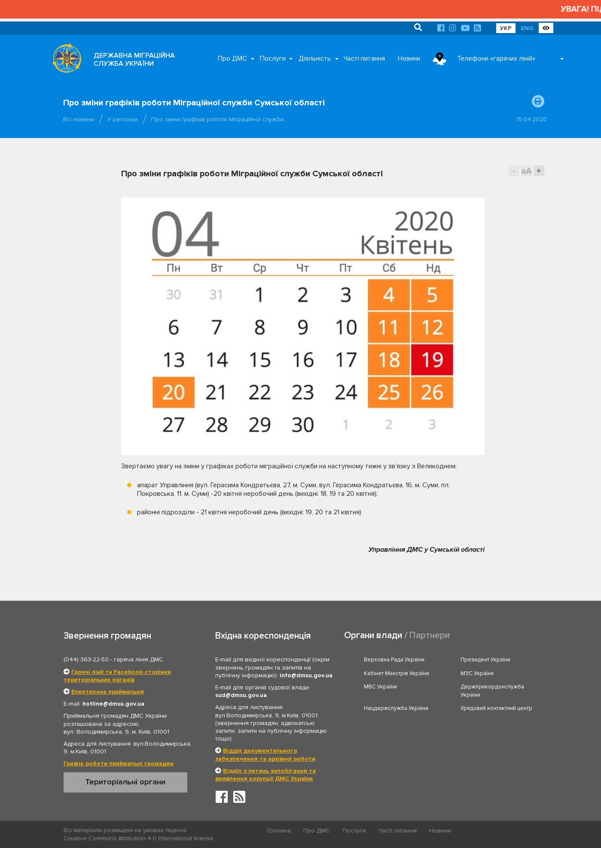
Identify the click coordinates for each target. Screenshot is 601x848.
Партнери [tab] (429, 635)
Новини (409, 58)
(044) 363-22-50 (86, 659)
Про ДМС (232, 58)
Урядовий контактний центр (496, 708)
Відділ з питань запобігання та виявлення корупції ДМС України (265, 774)
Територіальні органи (125, 782)
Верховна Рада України (394, 659)
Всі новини (78, 119)
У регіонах (122, 119)
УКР (506, 28)
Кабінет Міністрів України (396, 673)
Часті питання (364, 58)
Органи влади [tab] (373, 635)
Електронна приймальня (107, 691)
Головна (279, 830)
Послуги (273, 58)
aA (526, 171)
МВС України (380, 686)
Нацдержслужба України (396, 708)
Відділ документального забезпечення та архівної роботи (265, 754)
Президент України (485, 659)
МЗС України (477, 673)
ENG (527, 28)
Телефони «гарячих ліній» (496, 58)
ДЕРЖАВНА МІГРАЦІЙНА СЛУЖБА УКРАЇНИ (134, 59)
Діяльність (315, 58)
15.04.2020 (531, 119)
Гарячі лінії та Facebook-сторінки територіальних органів (117, 675)
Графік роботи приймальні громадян (119, 763)
